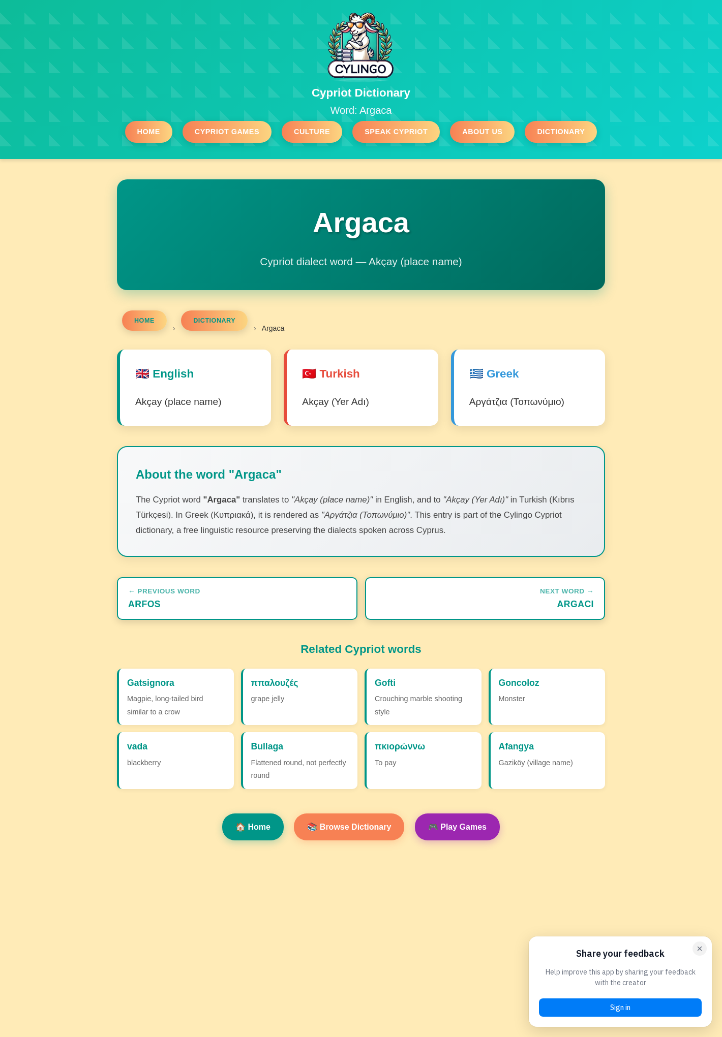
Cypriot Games (227, 132)
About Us (482, 132)
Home (148, 132)
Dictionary (561, 132)
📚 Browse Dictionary (349, 827)
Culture (312, 132)
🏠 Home (252, 827)
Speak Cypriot (396, 132)
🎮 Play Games (457, 827)
